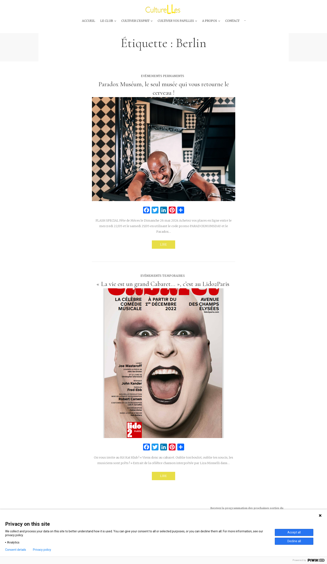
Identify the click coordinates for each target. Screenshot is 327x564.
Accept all (294, 532)
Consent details (15, 549)
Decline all (294, 541)
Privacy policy (42, 549)
